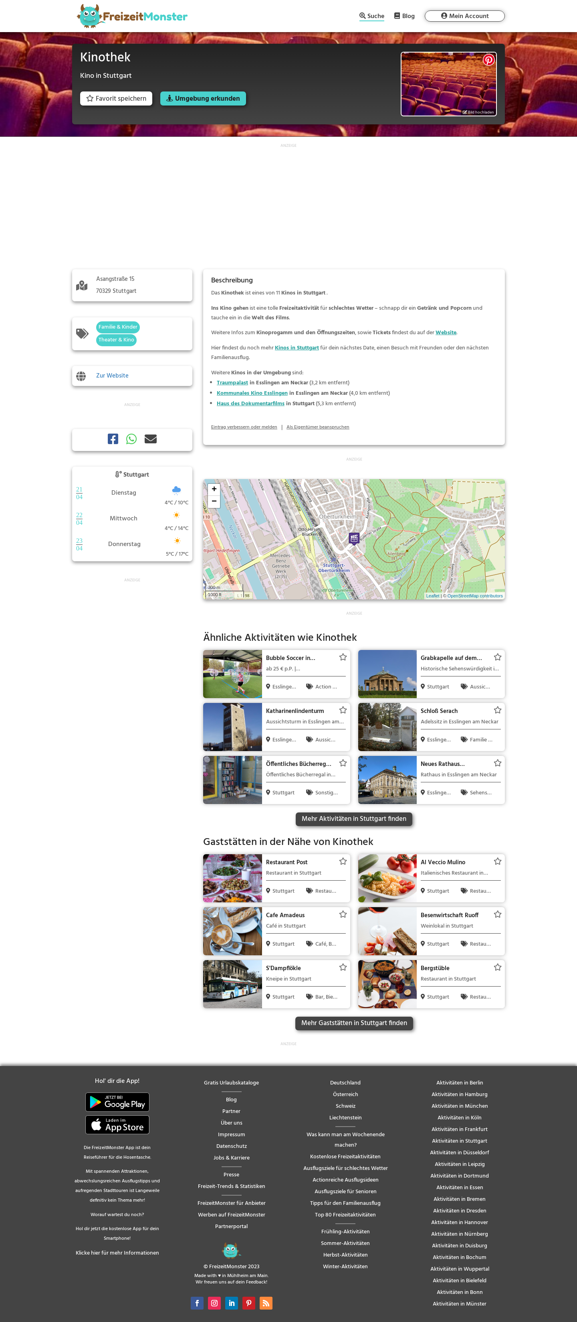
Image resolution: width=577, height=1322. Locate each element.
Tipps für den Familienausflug (345, 1203)
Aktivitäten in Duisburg (459, 1246)
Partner (231, 1111)
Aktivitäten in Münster (459, 1304)
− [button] (214, 502)
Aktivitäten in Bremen (460, 1199)
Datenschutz (231, 1146)
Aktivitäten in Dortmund (459, 1176)
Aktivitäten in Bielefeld (459, 1280)
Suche (375, 17)
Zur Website (112, 376)
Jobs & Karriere (232, 1158)
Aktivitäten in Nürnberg (459, 1234)
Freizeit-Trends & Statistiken (231, 1186)
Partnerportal (231, 1226)
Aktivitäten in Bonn (460, 1292)
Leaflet (433, 595)
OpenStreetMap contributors (475, 595)
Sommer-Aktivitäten (345, 1243)
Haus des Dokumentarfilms (250, 403)
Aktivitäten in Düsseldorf (459, 1153)
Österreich (345, 1094)
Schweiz (345, 1106)
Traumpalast (232, 383)
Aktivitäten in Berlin (459, 1083)
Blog (408, 16)
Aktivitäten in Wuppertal (459, 1269)
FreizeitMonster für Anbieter (232, 1203)
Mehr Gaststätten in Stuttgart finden (354, 1023)
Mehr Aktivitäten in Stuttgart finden (354, 819)
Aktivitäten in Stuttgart (459, 1141)
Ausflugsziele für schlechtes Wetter (345, 1168)
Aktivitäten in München (460, 1106)
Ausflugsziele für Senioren (346, 1191)
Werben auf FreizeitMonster (231, 1215)
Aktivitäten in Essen (459, 1187)
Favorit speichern (116, 98)
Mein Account (469, 16)
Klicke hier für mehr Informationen (117, 1253)
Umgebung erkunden (207, 98)
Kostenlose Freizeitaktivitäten (345, 1157)
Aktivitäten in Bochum (459, 1257)
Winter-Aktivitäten (345, 1266)
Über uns (231, 1123)
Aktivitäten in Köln (460, 1118)
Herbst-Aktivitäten (345, 1255)
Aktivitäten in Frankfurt (460, 1129)
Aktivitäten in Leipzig (460, 1164)
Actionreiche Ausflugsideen (346, 1180)
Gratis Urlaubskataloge (231, 1083)
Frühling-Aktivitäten (345, 1232)
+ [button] (214, 490)
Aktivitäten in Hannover (459, 1222)
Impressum (231, 1134)
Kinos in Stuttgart (297, 348)
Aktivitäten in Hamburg (460, 1094)
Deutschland (345, 1083)
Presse (231, 1175)
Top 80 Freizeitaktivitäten (345, 1215)
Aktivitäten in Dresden (459, 1211)
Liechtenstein (345, 1118)
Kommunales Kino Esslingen (252, 393)
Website (446, 332)
